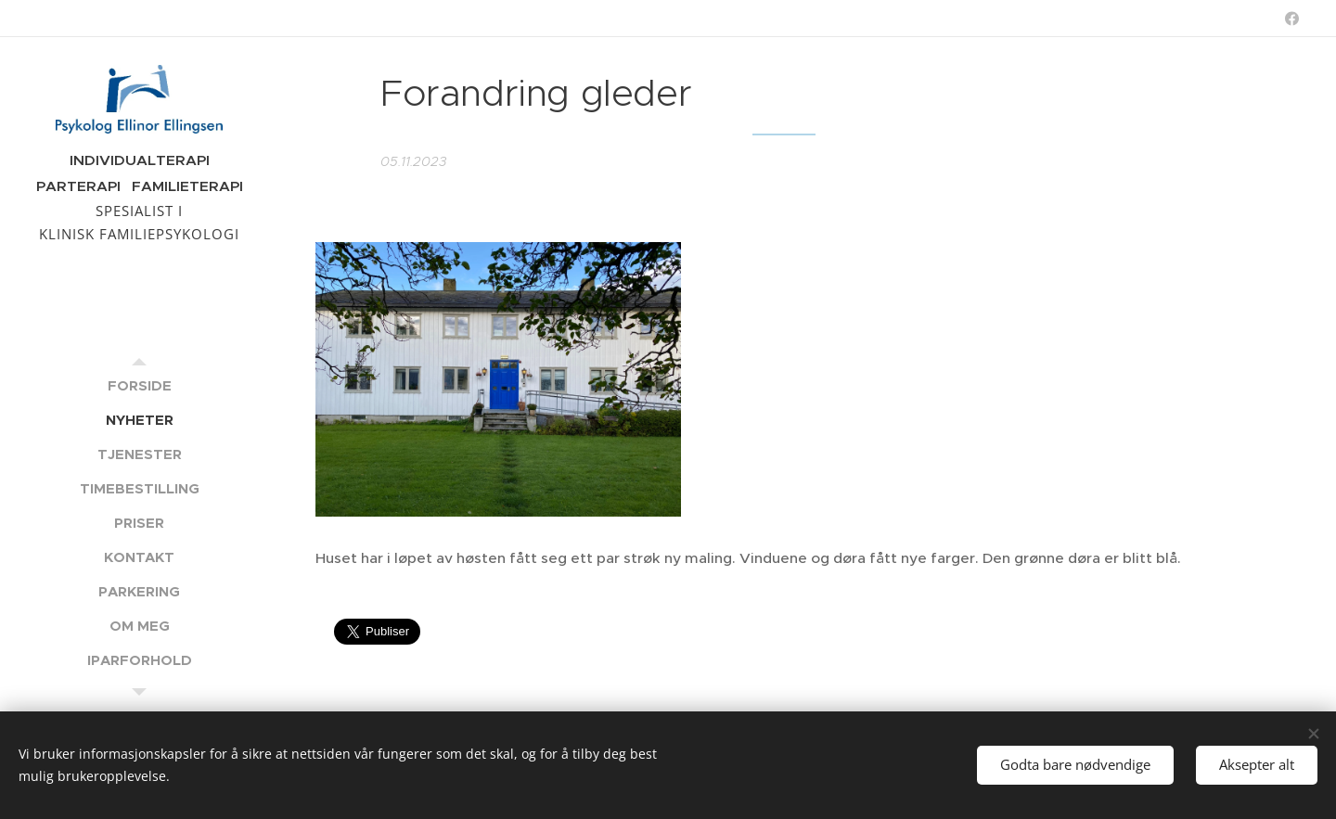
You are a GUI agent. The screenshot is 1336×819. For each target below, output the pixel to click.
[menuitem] (139, 385)
